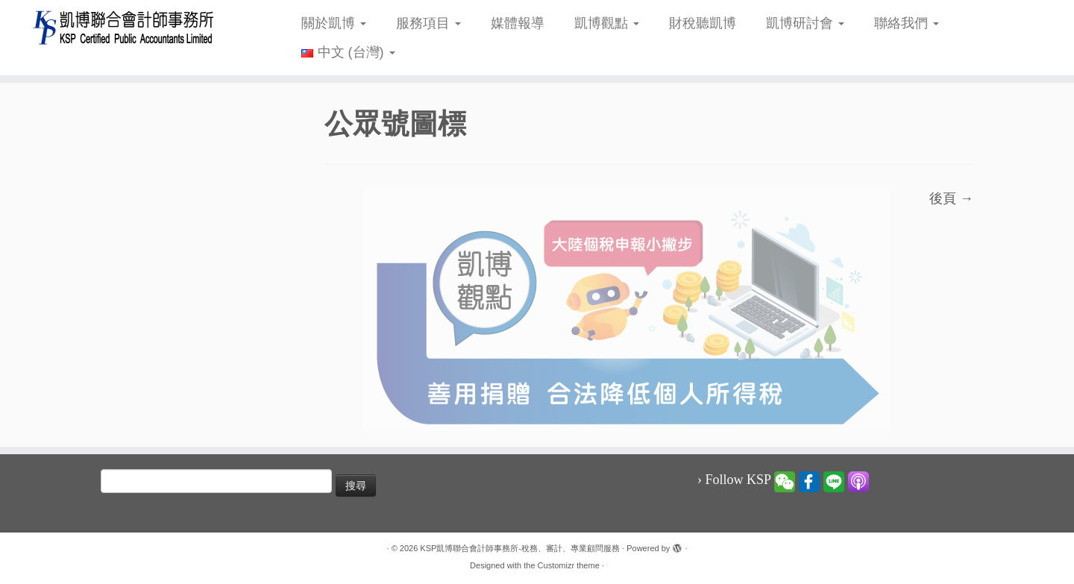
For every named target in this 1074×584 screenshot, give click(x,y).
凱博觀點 (606, 23)
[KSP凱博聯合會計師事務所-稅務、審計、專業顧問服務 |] (124, 27)
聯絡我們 (906, 23)
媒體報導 (517, 23)
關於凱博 (333, 23)
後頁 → (951, 198)
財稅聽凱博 (702, 23)
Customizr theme (569, 565)
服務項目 (428, 23)
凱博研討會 (805, 23)
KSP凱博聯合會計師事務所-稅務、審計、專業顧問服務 (520, 548)
